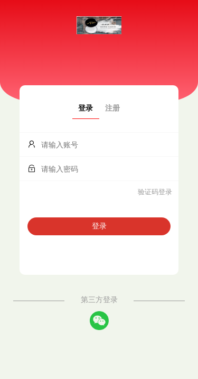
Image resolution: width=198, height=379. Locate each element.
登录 (85, 108)
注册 (112, 108)
